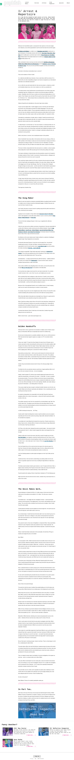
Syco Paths (18, 739)
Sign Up (37, 756)
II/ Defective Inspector (59, 728)
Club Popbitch (51, 3)
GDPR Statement (41, 758)
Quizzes (61, 3)
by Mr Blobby (23, 51)
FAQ (35, 758)
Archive (44, 3)
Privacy (31, 758)
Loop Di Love (28, 230)
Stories (36, 3)
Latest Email (27, 3)
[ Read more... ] (31, 735)
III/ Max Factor (20, 728)
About (68, 3)
